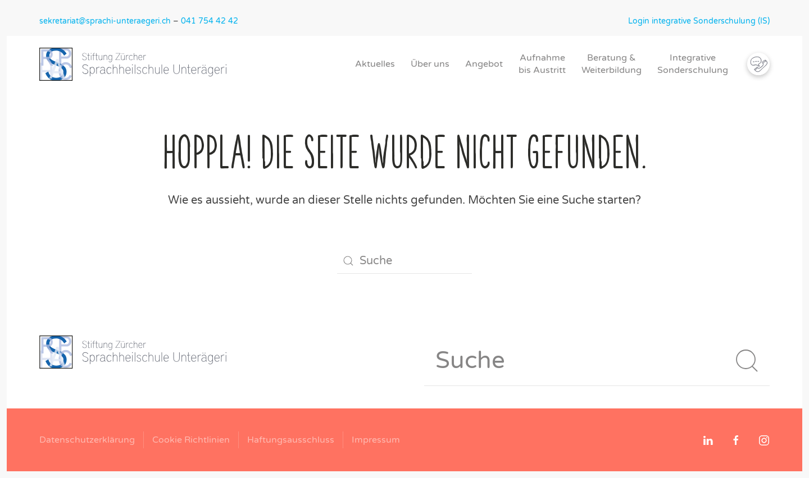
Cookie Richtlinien (191, 439)
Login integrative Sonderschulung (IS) (699, 21)
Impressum (376, 439)
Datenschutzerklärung (87, 439)
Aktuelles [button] (375, 64)
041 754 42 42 (209, 21)
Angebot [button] (484, 64)
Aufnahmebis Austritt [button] (542, 64)
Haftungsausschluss (290, 439)
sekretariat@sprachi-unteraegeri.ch (105, 21)
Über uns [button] (430, 64)
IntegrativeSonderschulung (692, 64)
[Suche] (404, 261)
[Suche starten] (747, 360)
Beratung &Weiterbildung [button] (611, 64)
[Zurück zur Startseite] (137, 64)
